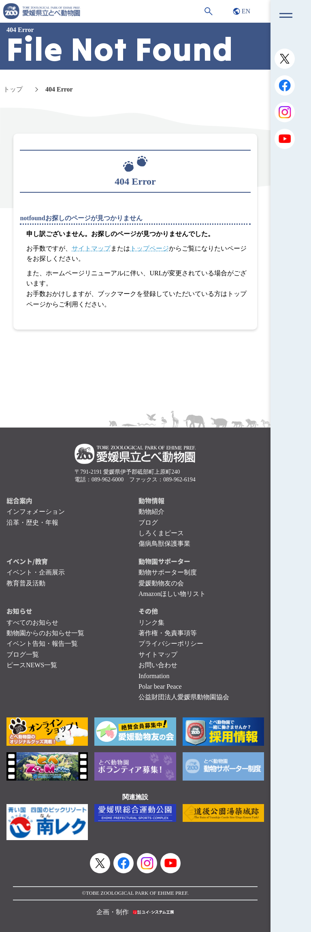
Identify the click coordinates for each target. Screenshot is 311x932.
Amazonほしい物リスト (172, 593)
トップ (13, 89)
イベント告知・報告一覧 (42, 643)
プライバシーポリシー (170, 643)
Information (153, 675)
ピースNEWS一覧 (31, 665)
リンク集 (151, 622)
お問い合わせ (157, 665)
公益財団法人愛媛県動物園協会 (183, 697)
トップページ (149, 248)
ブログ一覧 (22, 654)
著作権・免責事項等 (167, 633)
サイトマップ (91, 248)
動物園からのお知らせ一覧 (45, 633)
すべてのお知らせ (32, 622)
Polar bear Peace (160, 686)
